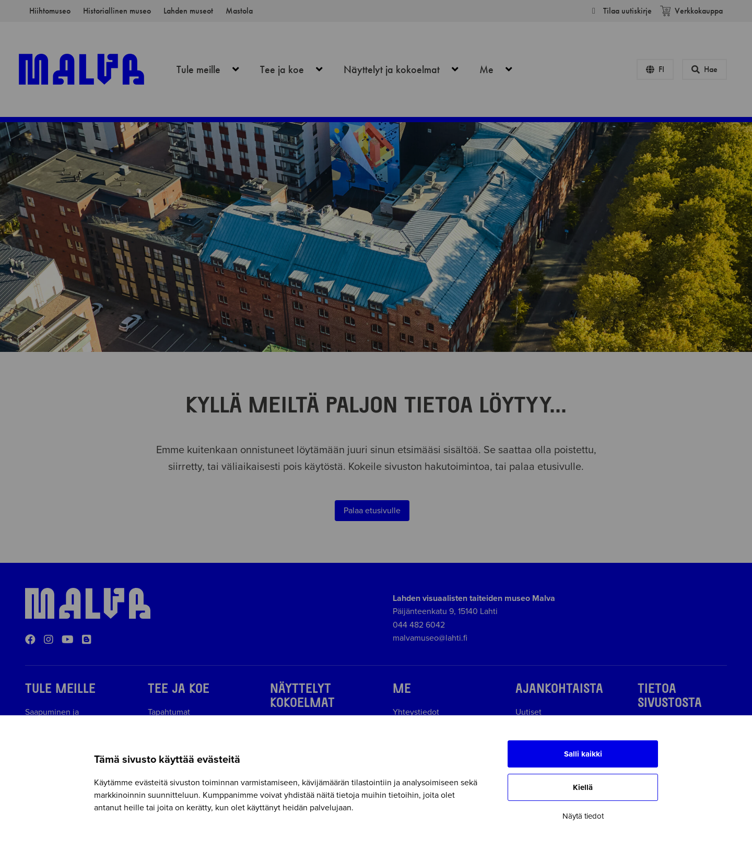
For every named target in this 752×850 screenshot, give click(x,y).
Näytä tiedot (583, 816)
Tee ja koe (297, 70)
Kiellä (583, 787)
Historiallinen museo (117, 10)
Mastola (239, 10)
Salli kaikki (583, 754)
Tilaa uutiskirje (620, 10)
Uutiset (528, 712)
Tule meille (214, 70)
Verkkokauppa (691, 10)
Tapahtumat (169, 712)
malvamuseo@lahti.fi (430, 638)
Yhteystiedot (416, 712)
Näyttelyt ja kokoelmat (407, 70)
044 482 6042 (419, 625)
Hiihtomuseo (49, 10)
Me (501, 70)
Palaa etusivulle (372, 510)
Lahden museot (188, 10)
